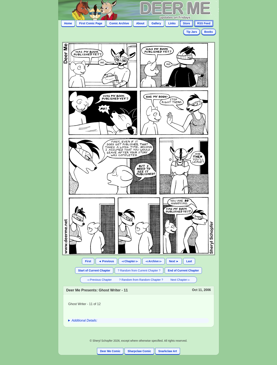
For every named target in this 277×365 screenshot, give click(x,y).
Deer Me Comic (110, 351)
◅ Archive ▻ (153, 261)
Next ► (174, 261)
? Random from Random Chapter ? (141, 279)
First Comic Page (90, 23)
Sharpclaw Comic (139, 351)
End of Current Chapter (183, 270)
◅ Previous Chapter (99, 279)
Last (189, 261)
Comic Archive (119, 23)
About (140, 23)
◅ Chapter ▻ (130, 261)
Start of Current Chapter (94, 270)
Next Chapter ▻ (180, 279)
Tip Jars (191, 31)
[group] (138, 320)
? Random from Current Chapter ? (139, 270)
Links (172, 23)
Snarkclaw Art (167, 351)
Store (186, 23)
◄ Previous (106, 261)
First (88, 261)
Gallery (156, 23)
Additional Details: (84, 320)
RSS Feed (203, 23)
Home (68, 23)
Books (208, 31)
